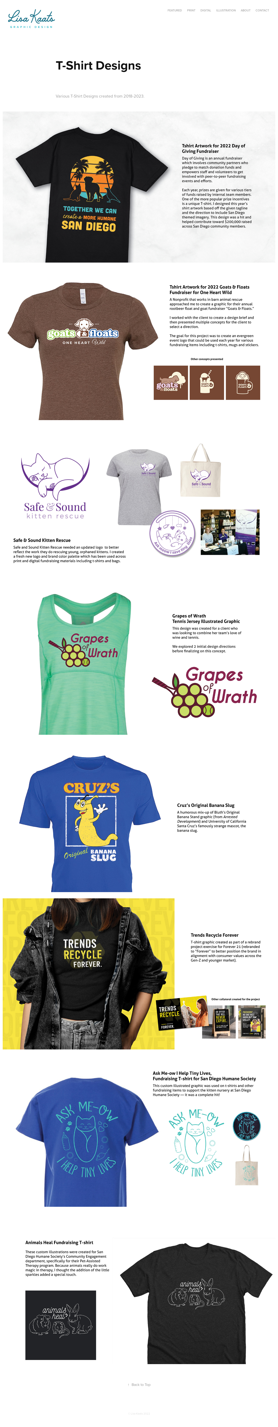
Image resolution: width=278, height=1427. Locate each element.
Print (191, 10)
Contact (262, 10)
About (246, 10)
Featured (175, 10)
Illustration (226, 10)
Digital (205, 10)
